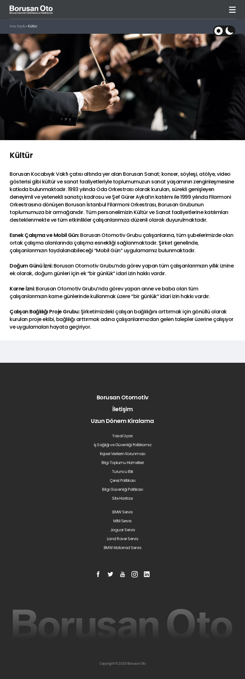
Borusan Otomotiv (123, 397)
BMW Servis (122, 512)
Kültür (32, 26)
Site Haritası (122, 498)
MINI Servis (122, 521)
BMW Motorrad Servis (123, 547)
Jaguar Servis (122, 529)
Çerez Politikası (122, 480)
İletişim (122, 409)
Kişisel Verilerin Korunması (122, 453)
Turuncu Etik (122, 471)
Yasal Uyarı (122, 436)
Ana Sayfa (18, 26)
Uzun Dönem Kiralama (122, 421)
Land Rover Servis (122, 538)
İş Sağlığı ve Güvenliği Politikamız (123, 444)
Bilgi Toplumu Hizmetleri (122, 462)
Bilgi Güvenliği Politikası (122, 489)
